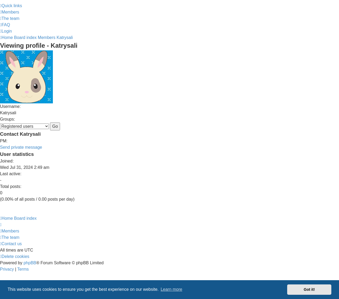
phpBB (30, 263)
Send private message (21, 147)
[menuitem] (9, 12)
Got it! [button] (309, 289)
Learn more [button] (171, 289)
